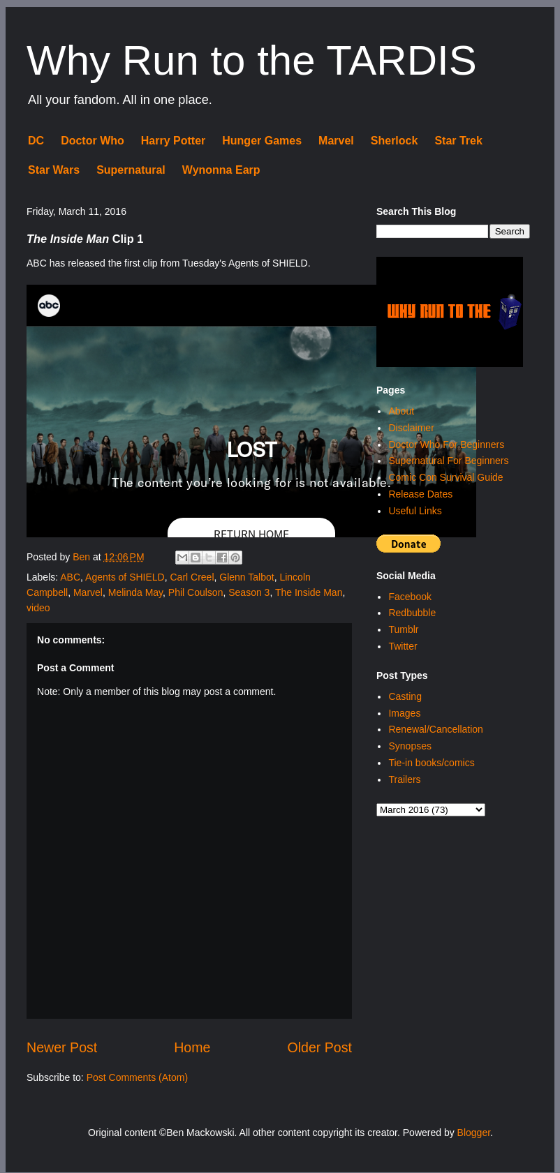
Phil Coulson (195, 592)
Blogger (473, 1132)
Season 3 (249, 592)
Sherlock (394, 141)
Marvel (336, 141)
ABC (70, 577)
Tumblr (403, 629)
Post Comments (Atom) (137, 1077)
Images (404, 713)
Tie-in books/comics (431, 762)
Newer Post (62, 1047)
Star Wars (54, 170)
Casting (404, 696)
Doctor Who (92, 141)
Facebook (409, 596)
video (38, 607)
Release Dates (420, 494)
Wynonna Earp (221, 170)
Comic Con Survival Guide (445, 477)
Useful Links (414, 510)
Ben (83, 556)
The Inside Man (309, 592)
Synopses (409, 746)
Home (192, 1047)
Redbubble (412, 612)
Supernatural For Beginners (448, 460)
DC (36, 141)
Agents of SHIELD (125, 577)
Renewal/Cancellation (435, 729)
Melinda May (135, 592)
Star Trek (458, 141)
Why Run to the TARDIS (252, 60)
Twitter (402, 646)
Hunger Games (262, 141)
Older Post (319, 1047)
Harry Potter (173, 141)
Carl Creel (192, 577)
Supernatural (130, 170)
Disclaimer (411, 427)
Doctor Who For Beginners (446, 444)
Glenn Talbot (246, 577)
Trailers (404, 779)
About (401, 411)
